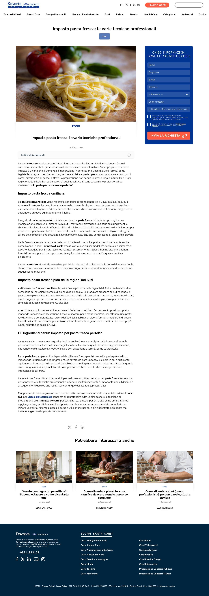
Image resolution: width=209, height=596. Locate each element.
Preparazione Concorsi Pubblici (155, 568)
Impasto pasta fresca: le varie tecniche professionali (76, 138)
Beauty (134, 14)
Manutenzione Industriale (85, 14)
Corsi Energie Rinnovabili (94, 540)
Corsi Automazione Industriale (97, 549)
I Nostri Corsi (157, 5)
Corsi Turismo (88, 568)
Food (107, 14)
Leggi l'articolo (44, 508)
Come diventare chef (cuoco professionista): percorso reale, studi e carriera (165, 494)
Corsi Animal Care (90, 545)
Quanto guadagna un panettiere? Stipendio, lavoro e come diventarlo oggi (44, 494)
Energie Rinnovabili (55, 14)
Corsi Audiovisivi (148, 549)
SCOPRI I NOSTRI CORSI (96, 533)
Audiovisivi (187, 14)
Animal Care (32, 14)
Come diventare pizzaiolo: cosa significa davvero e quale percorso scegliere (104, 494)
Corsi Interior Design (150, 559)
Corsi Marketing (89, 573)
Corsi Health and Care (92, 554)
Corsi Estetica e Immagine (94, 559)
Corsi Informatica (148, 564)
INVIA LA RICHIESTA (168, 136)
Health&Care (151, 14)
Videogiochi (170, 14)
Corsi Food (145, 540)
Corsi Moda (87, 564)
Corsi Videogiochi (148, 545)
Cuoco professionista (40, 396)
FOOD (104, 36)
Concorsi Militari (11, 14)
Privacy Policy (47, 586)
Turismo (120, 14)
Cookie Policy (60, 586)
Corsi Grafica (146, 554)
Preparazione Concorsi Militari (155, 573)
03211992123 (29, 552)
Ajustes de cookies (167, 586)
